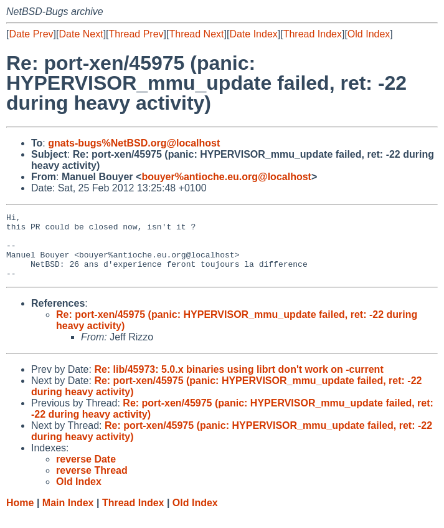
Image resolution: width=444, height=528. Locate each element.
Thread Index (312, 34)
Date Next (81, 34)
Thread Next (196, 34)
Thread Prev (136, 34)
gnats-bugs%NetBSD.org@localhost (134, 143)
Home (20, 516)
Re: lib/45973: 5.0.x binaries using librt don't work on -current (238, 382)
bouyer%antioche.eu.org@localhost (226, 176)
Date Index (253, 34)
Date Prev (31, 34)
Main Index (68, 516)
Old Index (368, 34)
